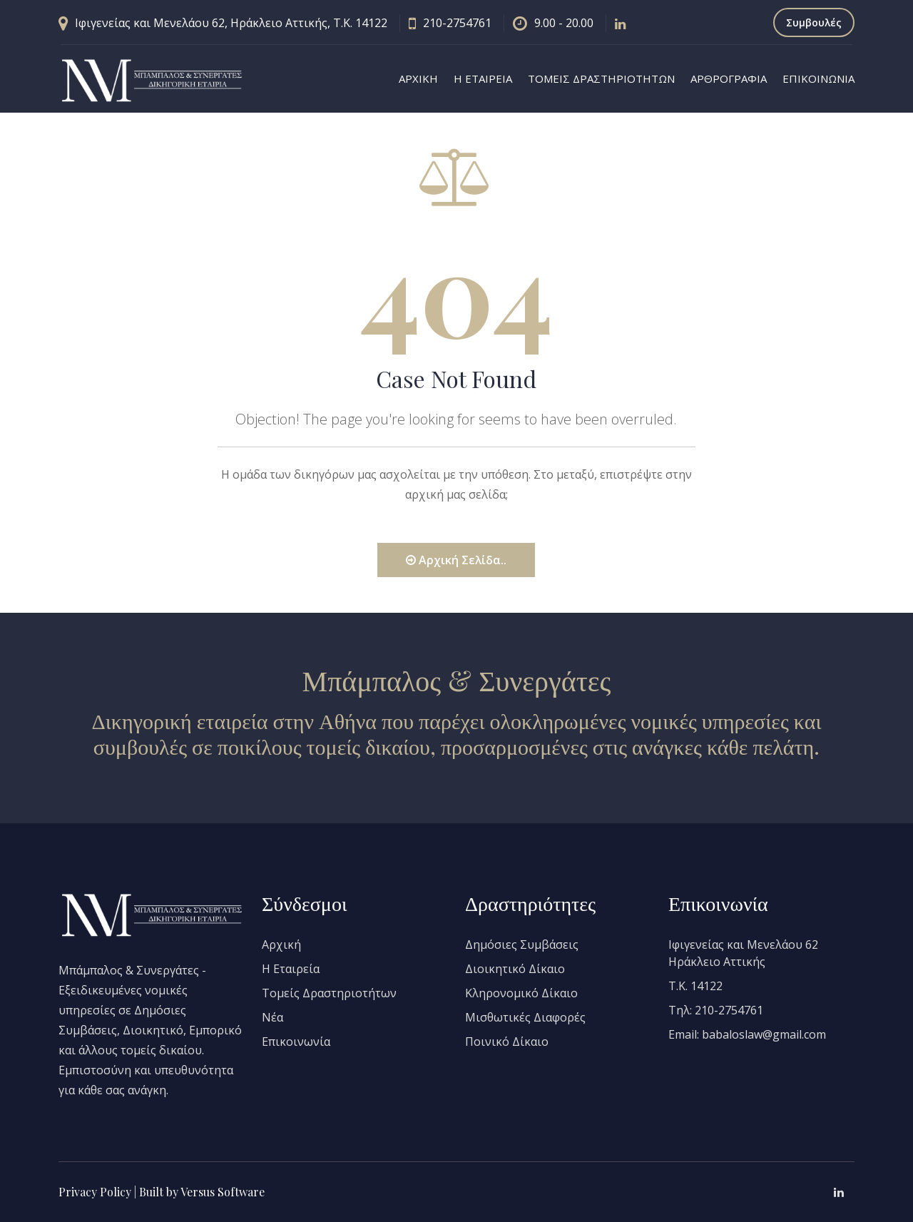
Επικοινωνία (296, 1041)
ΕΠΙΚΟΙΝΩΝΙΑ (818, 78)
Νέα (272, 1017)
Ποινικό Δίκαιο (507, 1041)
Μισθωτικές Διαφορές (525, 1017)
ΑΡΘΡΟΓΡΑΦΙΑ (728, 78)
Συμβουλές (814, 22)
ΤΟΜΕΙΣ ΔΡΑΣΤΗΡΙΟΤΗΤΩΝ (601, 78)
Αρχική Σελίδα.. (456, 560)
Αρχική (281, 944)
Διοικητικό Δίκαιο (515, 969)
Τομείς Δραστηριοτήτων (329, 993)
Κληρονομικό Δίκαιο (521, 993)
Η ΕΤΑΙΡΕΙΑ (483, 78)
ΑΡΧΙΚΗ (418, 78)
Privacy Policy (94, 1191)
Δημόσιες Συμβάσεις (521, 944)
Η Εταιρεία (291, 969)
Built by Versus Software (202, 1191)
